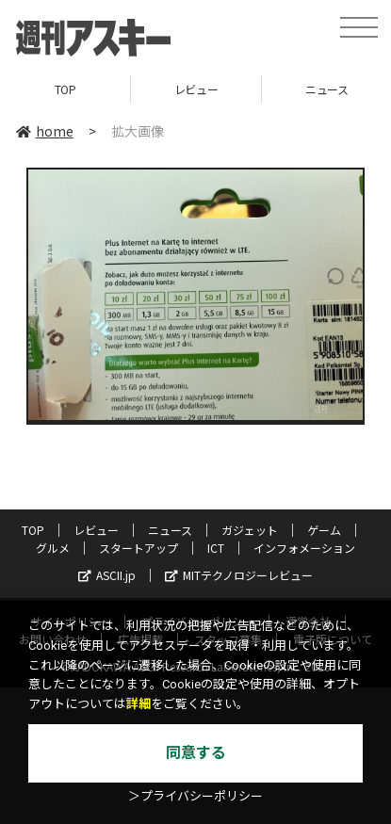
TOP (65, 89)
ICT (215, 548)
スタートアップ (138, 548)
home (44, 130)
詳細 (138, 704)
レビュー (196, 89)
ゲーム (324, 530)
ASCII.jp (107, 575)
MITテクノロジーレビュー (239, 575)
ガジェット (249, 530)
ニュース (170, 530)
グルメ (53, 548)
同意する (196, 753)
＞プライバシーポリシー (195, 796)
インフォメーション (304, 548)
